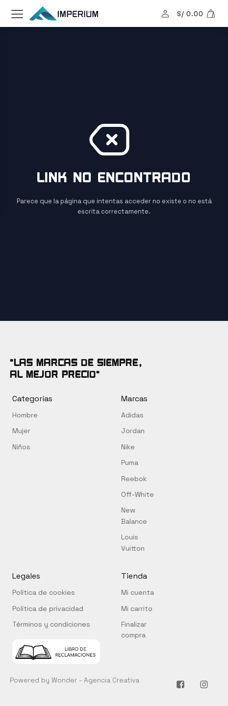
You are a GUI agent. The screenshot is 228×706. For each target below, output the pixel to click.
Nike (128, 446)
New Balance (134, 515)
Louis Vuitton (133, 542)
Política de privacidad (47, 608)
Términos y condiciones (51, 624)
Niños (21, 446)
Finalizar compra (134, 629)
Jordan (133, 430)
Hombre (25, 415)
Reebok (134, 478)
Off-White (137, 494)
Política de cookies (43, 592)
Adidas (132, 415)
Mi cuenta (137, 592)
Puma (129, 462)
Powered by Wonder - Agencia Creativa (74, 680)
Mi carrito (136, 608)
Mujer (21, 430)
